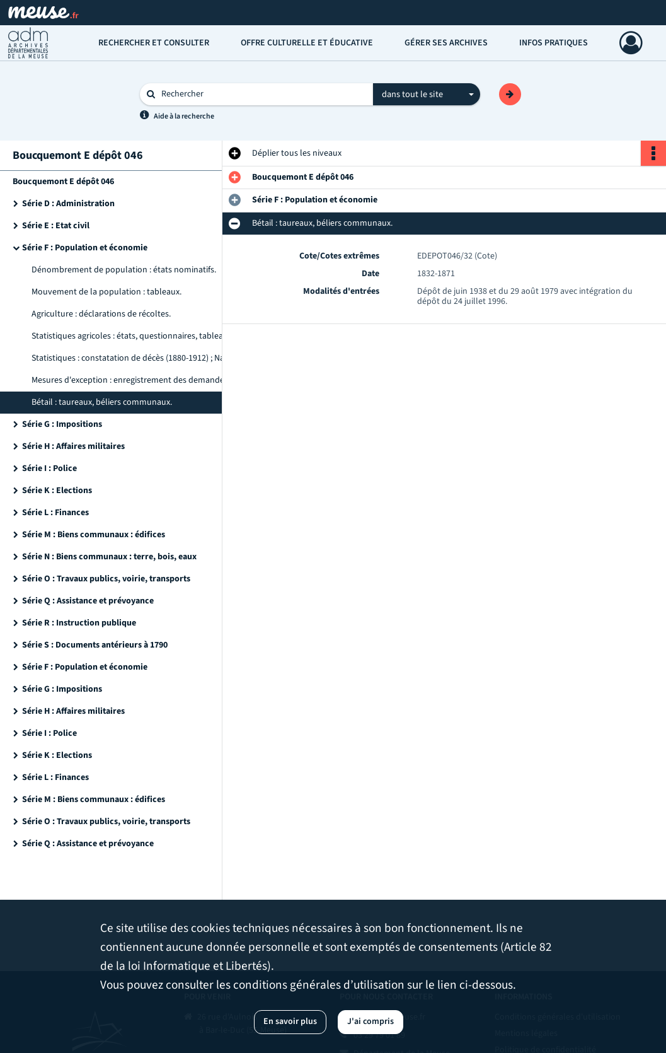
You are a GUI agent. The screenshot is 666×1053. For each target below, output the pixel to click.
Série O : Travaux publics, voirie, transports (106, 579)
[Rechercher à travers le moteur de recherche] (262, 94)
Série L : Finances (55, 512)
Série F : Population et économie (84, 247)
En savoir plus (290, 1021)
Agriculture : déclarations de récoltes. (101, 314)
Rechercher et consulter (153, 43)
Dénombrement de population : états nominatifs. (124, 270)
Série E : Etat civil (55, 225)
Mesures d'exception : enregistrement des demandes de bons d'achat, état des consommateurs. (158, 380)
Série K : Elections (57, 490)
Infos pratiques (553, 43)
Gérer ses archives (446, 43)
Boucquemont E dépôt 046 (63, 181)
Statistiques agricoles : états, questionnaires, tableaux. (133, 336)
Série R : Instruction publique (79, 623)
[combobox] (426, 94)
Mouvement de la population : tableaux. (106, 292)
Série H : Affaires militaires (73, 446)
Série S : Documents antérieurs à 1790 (95, 645)
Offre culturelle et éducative (307, 43)
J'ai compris (370, 1021)
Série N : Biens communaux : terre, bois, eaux (109, 556)
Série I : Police (49, 468)
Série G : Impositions (62, 424)
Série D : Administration (68, 203)
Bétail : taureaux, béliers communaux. (102, 402)
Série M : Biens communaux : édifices (93, 534)
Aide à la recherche (184, 116)
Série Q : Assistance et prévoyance (88, 601)
